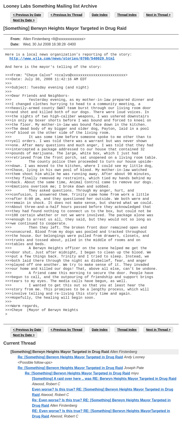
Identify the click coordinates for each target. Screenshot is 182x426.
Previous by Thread (67, 15)
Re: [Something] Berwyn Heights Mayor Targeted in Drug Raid (70, 357)
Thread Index (127, 15)
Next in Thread (157, 15)
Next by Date (22, 20)
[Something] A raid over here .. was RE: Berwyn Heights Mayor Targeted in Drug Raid (104, 379)
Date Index (100, 15)
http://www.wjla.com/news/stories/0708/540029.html (61, 58)
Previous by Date (28, 15)
